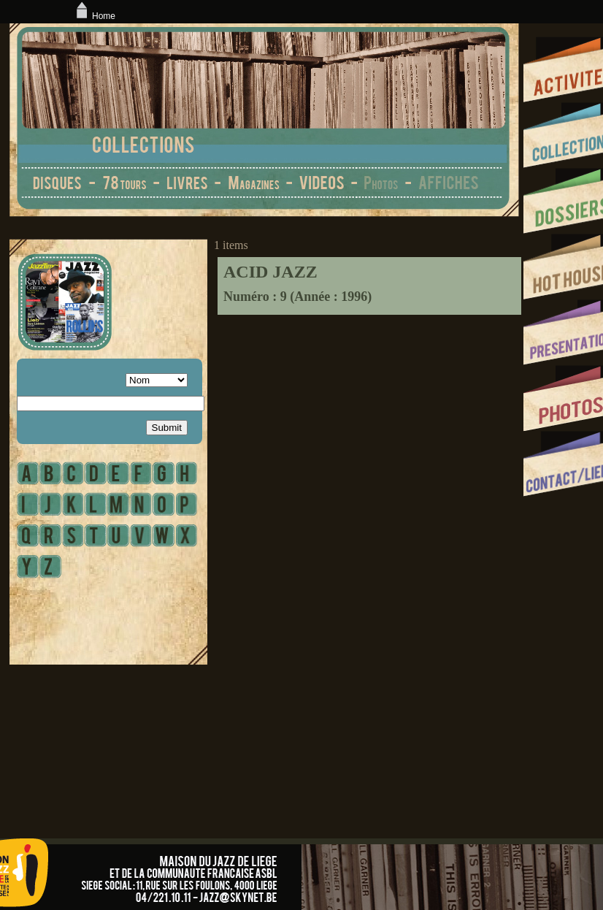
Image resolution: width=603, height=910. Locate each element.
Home (94, 16)
